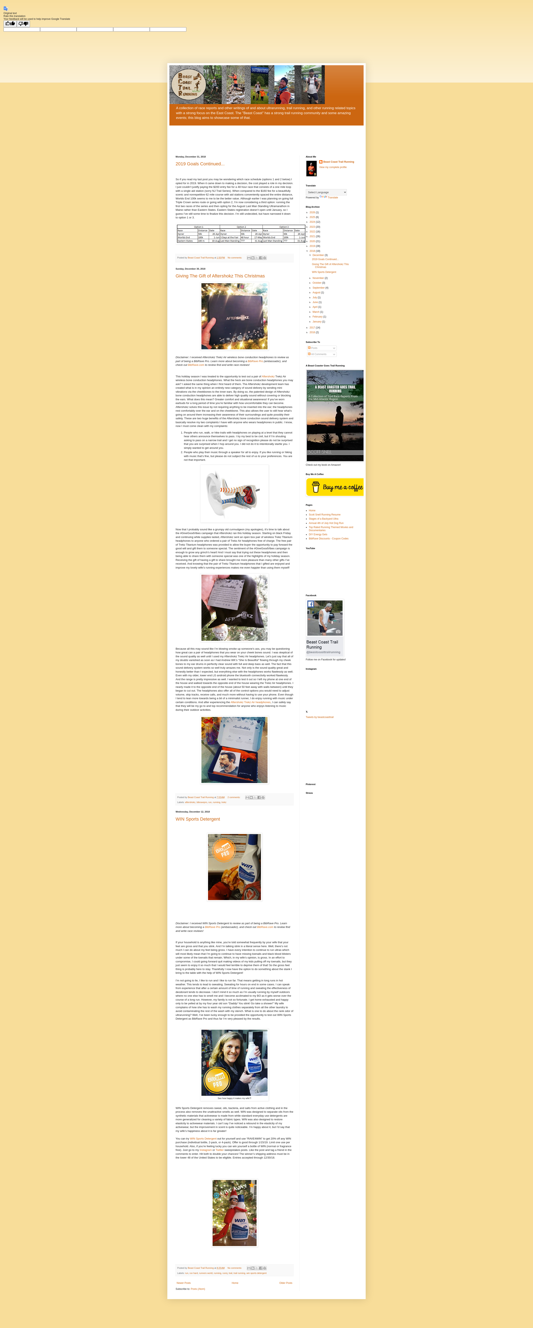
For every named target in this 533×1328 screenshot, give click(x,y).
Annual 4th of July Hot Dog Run (326, 523)
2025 (313, 217)
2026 (313, 212)
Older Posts (285, 1283)
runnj (224, 1273)
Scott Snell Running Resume (324, 514)
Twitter (220, 1149)
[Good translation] (10, 23)
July (315, 297)
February (318, 316)
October (317, 282)
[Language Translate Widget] (326, 192)
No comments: (235, 257)
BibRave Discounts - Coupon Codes (329, 538)
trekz (223, 802)
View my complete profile (333, 167)
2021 (313, 236)
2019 (313, 246)
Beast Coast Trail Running (338, 161)
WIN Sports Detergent (198, 819)
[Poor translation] (23, 23)
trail (230, 1273)
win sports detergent (256, 1273)
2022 (313, 231)
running (216, 802)
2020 (313, 241)
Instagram (206, 1149)
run (210, 802)
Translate (329, 197)
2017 (313, 327)
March (316, 311)
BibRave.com (195, 364)
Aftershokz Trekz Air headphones (251, 702)
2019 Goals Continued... (200, 163)
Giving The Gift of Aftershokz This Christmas (220, 275)
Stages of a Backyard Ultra (323, 518)
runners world (206, 1273)
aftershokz (190, 802)
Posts (312, 348)
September (319, 287)
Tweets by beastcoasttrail (320, 717)
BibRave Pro (255, 361)
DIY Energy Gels (318, 534)
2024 (313, 221)
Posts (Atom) (198, 1289)
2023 (313, 226)
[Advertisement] (331, 751)
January (317, 321)
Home (235, 1283)
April (315, 307)
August (317, 292)
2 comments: (234, 797)
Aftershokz (268, 376)
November (319, 278)
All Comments (317, 354)
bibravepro (202, 802)
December (319, 255)
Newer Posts (184, 1283)
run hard (193, 1273)
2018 (313, 251)
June (316, 302)
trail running (239, 1273)
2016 (313, 332)
